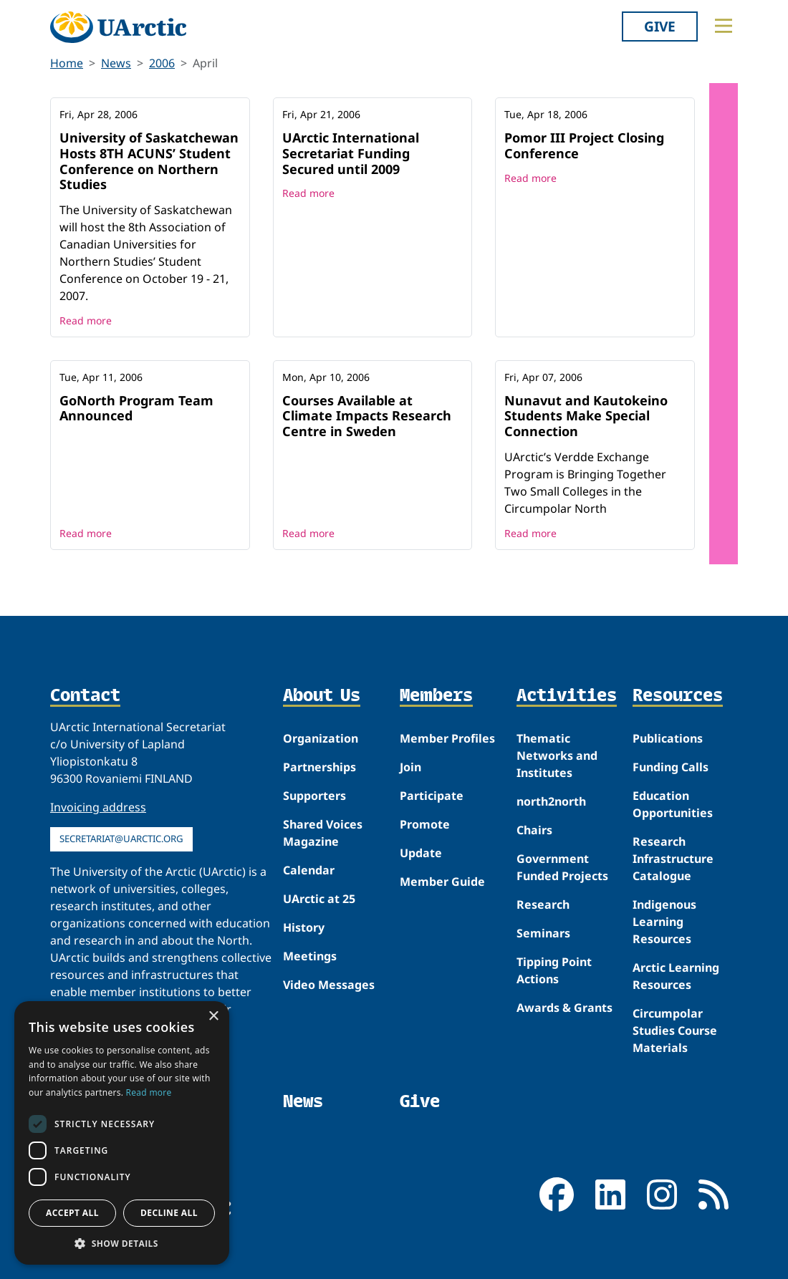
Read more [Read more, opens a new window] (149, 1092)
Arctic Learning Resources (676, 976)
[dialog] (121, 1133)
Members (436, 696)
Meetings (310, 956)
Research (543, 904)
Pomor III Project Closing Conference (584, 145)
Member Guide (442, 881)
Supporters (314, 795)
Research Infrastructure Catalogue (673, 859)
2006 (162, 63)
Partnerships (319, 767)
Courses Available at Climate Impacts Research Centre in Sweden (366, 416)
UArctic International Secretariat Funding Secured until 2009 (350, 153)
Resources (678, 696)
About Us (321, 696)
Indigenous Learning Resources (664, 922)
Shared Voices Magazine (322, 832)
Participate (431, 795)
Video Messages (329, 985)
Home (66, 63)
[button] (122, 1243)
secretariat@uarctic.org (121, 838)
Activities (566, 696)
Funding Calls (670, 767)
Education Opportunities (673, 804)
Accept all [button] (72, 1213)
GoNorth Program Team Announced (136, 408)
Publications (668, 738)
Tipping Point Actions (554, 970)
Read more (85, 320)
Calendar (309, 870)
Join (410, 767)
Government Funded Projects (562, 867)
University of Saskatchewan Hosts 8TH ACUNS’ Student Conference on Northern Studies (149, 161)
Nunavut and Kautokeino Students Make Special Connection (586, 416)
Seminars (543, 933)
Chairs (534, 830)
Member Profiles (447, 738)
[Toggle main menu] (723, 25)
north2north (551, 801)
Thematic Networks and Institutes (556, 755)
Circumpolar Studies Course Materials (675, 1030)
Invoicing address (98, 807)
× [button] (213, 1016)
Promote (425, 824)
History (304, 927)
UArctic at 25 (319, 899)
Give (660, 26)
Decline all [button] (169, 1213)
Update (421, 853)
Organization (320, 738)
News (116, 63)
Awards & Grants (564, 1007)
